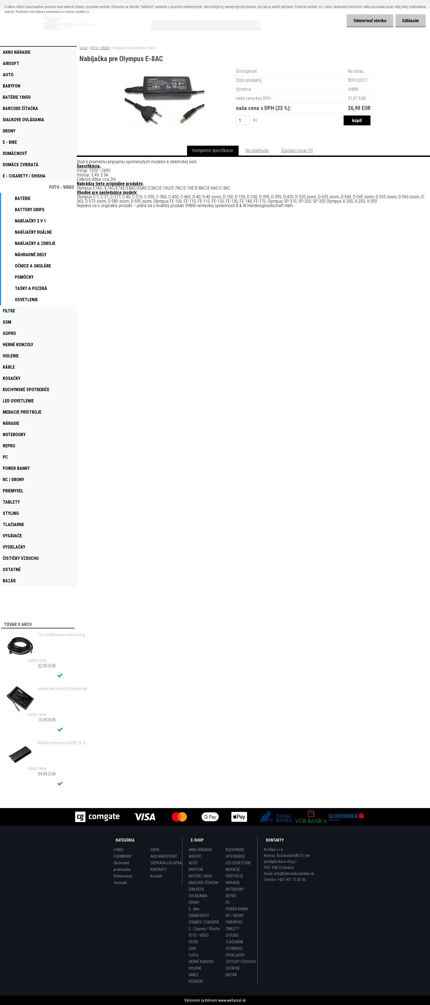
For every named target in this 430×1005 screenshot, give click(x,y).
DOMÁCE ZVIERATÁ (204, 922)
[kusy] (243, 120)
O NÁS (118, 850)
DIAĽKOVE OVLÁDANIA (198, 892)
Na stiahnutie (257, 150)
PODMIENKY (123, 856)
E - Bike (194, 909)
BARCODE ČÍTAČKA (203, 882)
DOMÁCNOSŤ (199, 915)
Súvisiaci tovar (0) (297, 150)
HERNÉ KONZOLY (201, 961)
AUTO (193, 863)
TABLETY (232, 929)
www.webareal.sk (232, 1000)
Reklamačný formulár (123, 879)
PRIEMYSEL (234, 922)
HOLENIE (195, 968)
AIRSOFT (195, 856)
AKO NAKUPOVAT (164, 856)
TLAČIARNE (235, 942)
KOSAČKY (196, 981)
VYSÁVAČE (234, 948)
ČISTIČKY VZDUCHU (241, 961)
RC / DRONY (235, 915)
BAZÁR (231, 975)
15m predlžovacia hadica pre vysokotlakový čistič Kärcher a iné (63, 635)
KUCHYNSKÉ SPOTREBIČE (235, 853)
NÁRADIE (233, 882)
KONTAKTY (159, 869)
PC (228, 902)
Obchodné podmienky (122, 866)
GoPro (194, 955)
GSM (192, 948)
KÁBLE (194, 975)
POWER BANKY (237, 909)
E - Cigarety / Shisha (204, 929)
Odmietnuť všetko (369, 20)
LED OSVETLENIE (238, 863)
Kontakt (156, 876)
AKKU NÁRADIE (200, 850)
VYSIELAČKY (235, 955)
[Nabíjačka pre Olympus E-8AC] (164, 75)
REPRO (231, 896)
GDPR (155, 850)
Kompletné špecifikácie (213, 150)
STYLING (232, 935)
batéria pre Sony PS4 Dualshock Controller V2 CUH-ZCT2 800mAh (63, 689)
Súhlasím (410, 20)
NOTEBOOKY (235, 889)
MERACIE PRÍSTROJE (234, 872)
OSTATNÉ (233, 968)
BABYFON (196, 869)
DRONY (194, 902)
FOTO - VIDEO (100, 48)
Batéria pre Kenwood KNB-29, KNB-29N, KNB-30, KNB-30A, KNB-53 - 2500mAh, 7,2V (63, 743)
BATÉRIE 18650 (200, 876)
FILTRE (193, 942)
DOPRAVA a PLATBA (166, 863)
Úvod (83, 48)
